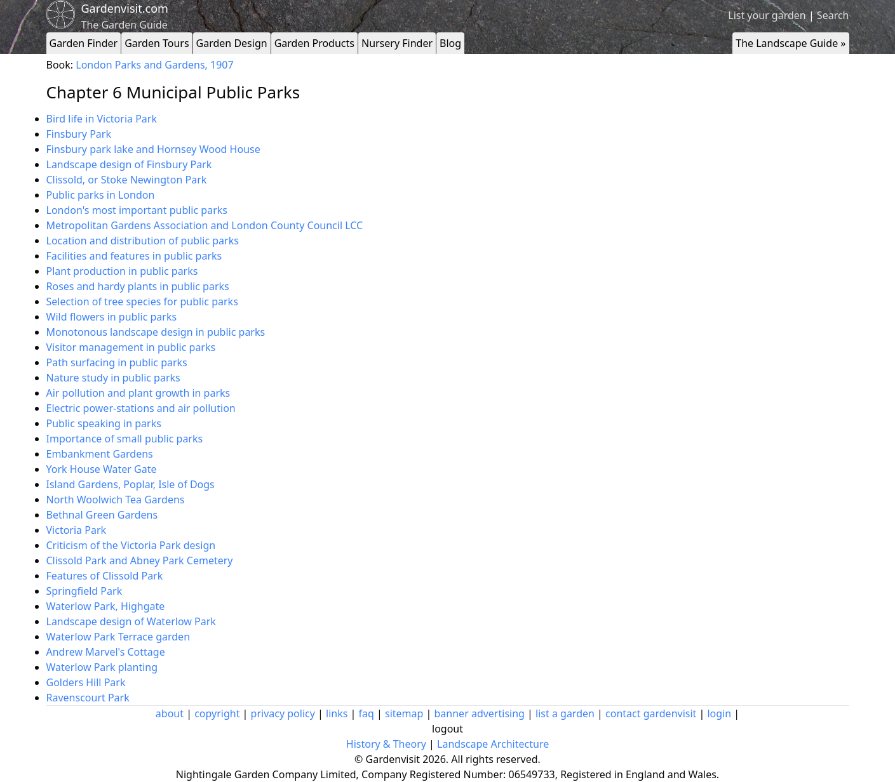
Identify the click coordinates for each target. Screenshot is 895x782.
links (336, 713)
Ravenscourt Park (88, 698)
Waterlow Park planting (102, 667)
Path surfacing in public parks (116, 362)
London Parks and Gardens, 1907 (154, 65)
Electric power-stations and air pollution (141, 408)
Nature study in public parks (113, 378)
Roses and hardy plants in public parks (137, 286)
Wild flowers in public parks (111, 317)
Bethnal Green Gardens (102, 515)
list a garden (565, 713)
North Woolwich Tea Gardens (115, 500)
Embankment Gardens (99, 454)
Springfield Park (84, 591)
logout (447, 729)
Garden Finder (84, 43)
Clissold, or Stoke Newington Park (126, 180)
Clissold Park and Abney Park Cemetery (139, 560)
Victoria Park (76, 530)
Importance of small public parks (124, 439)
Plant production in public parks (122, 271)
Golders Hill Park (86, 682)
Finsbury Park (78, 134)
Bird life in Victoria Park (101, 119)
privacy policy (283, 713)
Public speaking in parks (103, 423)
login (719, 713)
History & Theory (386, 744)
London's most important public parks (136, 210)
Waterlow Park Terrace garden (118, 637)
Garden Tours (156, 43)
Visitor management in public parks (131, 347)
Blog (450, 43)
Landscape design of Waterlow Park (131, 621)
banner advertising (479, 713)
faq (366, 713)
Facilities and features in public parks (134, 256)
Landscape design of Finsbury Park (129, 164)
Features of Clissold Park (104, 576)
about (170, 713)
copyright (216, 713)
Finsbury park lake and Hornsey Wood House (153, 149)
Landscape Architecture (493, 744)
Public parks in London (100, 195)
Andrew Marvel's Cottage (105, 652)
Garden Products (314, 43)
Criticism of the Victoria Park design (131, 545)
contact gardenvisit (650, 713)
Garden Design (231, 43)
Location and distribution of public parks (142, 241)
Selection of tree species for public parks (142, 301)
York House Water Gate (101, 469)
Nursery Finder (397, 43)
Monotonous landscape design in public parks (156, 332)
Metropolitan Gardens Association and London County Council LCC (204, 225)
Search (833, 15)
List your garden (766, 15)
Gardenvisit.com (124, 8)
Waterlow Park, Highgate (105, 606)
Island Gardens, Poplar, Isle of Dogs (130, 484)
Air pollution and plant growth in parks (138, 393)
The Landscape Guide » (790, 43)
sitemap (404, 713)
